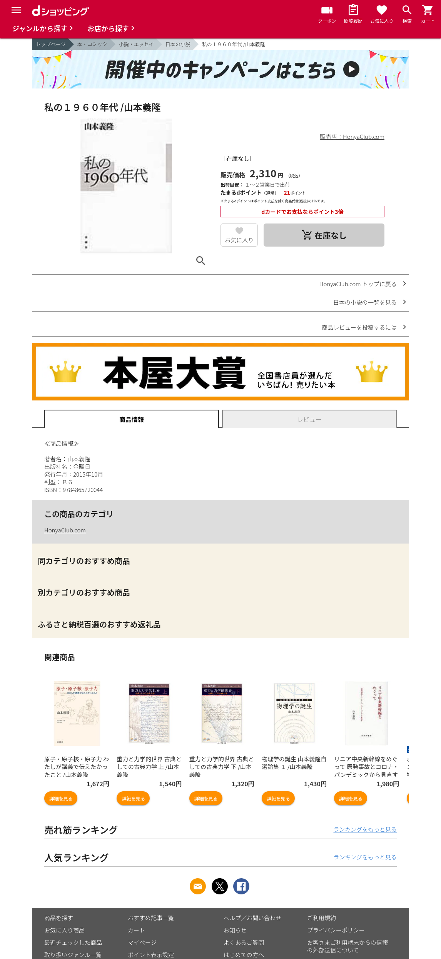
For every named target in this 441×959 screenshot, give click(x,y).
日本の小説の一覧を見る (365, 302)
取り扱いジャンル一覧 (73, 955)
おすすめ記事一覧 (151, 918)
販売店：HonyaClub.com (352, 136)
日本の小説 (177, 44)
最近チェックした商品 (73, 942)
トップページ (51, 44)
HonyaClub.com (65, 530)
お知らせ (235, 930)
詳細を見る (60, 798)
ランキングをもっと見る (365, 829)
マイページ (142, 942)
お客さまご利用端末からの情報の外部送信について (347, 946)
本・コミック (92, 44)
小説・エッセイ (136, 44)
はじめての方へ (244, 955)
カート (136, 930)
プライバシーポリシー (336, 930)
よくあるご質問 (244, 942)
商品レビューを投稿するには (359, 327)
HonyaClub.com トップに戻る (358, 284)
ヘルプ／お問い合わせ (252, 918)
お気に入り (239, 240)
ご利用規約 (321, 918)
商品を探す (58, 918)
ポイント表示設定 (151, 955)
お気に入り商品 (64, 930)
